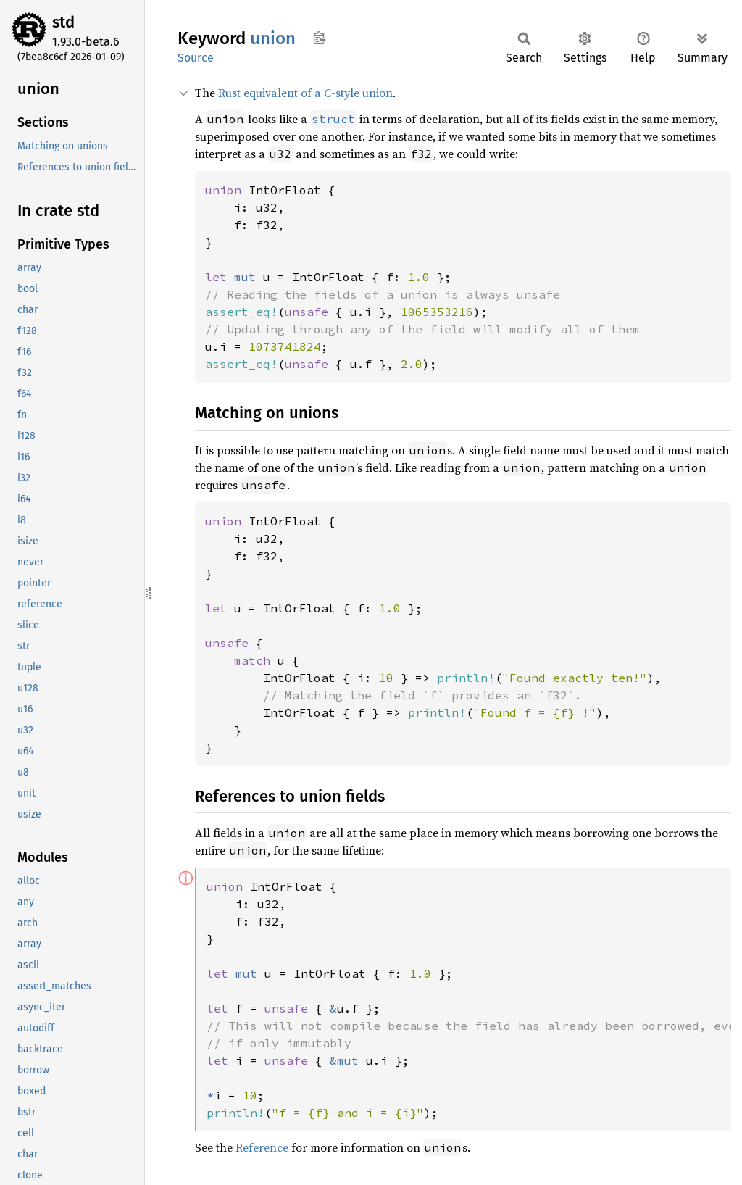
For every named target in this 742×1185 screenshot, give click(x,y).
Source (196, 58)
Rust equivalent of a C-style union (305, 93)
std (63, 22)
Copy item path (319, 37)
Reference (261, 1147)
